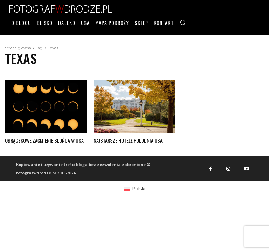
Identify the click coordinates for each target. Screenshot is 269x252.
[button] (183, 22)
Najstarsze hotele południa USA (127, 140)
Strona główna (18, 48)
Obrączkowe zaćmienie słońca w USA (43, 140)
